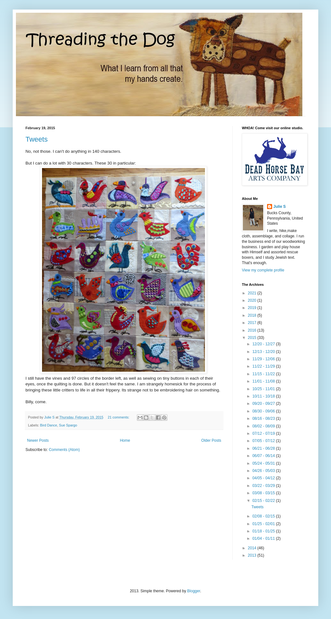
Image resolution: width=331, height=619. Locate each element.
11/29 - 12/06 (264, 359)
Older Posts (211, 440)
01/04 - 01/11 (264, 538)
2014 (252, 548)
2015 (252, 337)
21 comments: (119, 417)
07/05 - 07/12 (264, 441)
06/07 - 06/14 (264, 456)
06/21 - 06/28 (264, 448)
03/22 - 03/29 (264, 485)
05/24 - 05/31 (264, 463)
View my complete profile (263, 270)
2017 (252, 322)
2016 (252, 330)
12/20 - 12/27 (264, 344)
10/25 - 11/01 (264, 389)
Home (125, 440)
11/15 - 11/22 (264, 374)
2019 (252, 308)
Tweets (36, 139)
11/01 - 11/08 (264, 381)
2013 (252, 555)
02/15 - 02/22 (264, 500)
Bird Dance (48, 425)
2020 (252, 300)
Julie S (279, 206)
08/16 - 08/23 (264, 418)
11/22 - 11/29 (264, 366)
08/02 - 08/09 (264, 426)
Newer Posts (38, 440)
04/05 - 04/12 (264, 478)
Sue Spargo (68, 425)
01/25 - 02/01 (264, 524)
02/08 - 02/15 (264, 516)
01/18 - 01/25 (264, 531)
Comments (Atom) (64, 449)
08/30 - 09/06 (264, 411)
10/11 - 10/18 (264, 396)
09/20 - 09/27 (264, 403)
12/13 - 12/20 (264, 351)
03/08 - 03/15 (264, 493)
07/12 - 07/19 (264, 433)
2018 (252, 315)
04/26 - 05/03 (264, 470)
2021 (252, 293)
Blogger (193, 591)
